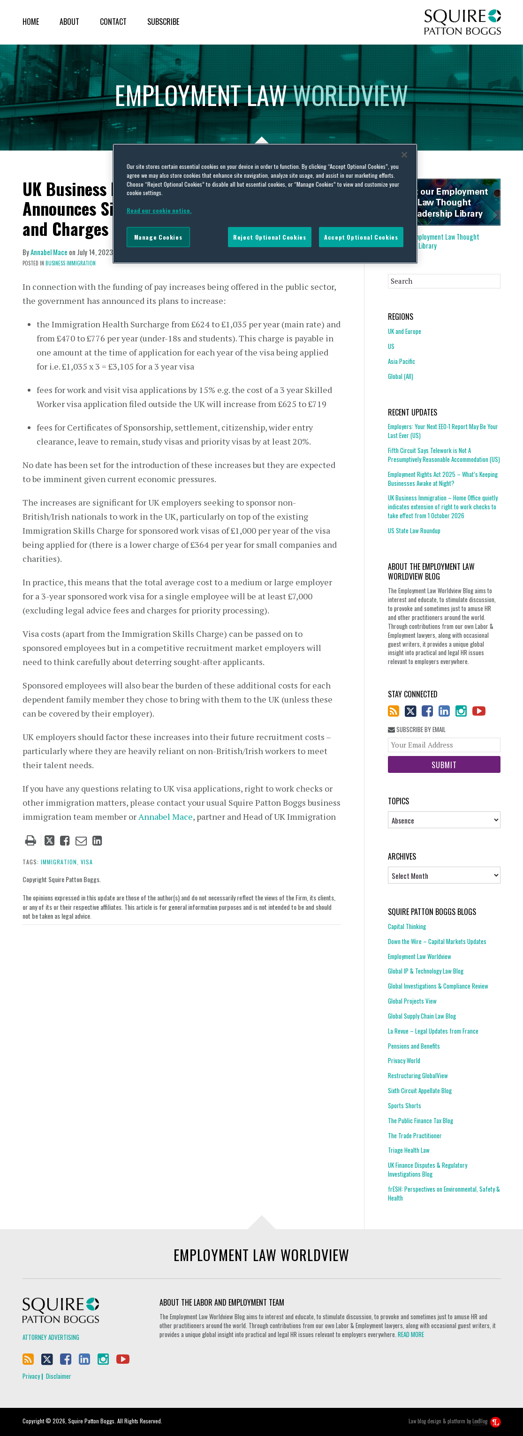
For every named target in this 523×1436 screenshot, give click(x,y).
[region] (265, 204)
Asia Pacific (401, 361)
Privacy (31, 1376)
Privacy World (404, 1060)
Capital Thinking (407, 926)
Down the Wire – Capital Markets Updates (437, 941)
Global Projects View (412, 1000)
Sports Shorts (404, 1105)
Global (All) (400, 376)
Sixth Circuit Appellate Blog (420, 1090)
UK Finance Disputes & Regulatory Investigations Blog (427, 1169)
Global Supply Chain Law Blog (422, 1015)
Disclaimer (58, 1376)
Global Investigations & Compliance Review (438, 985)
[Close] (404, 154)
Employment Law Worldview (419, 956)
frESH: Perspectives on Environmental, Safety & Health (444, 1193)
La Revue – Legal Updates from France (433, 1030)
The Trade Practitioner (415, 1135)
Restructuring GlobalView (418, 1075)
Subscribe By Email (417, 729)
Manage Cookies (158, 237)
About (69, 21)
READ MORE (411, 1334)
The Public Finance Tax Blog (420, 1120)
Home (31, 21)
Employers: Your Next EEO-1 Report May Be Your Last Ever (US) (443, 431)
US (391, 346)
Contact (113, 21)
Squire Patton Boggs (462, 22)
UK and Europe (404, 331)
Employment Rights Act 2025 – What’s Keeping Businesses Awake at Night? (443, 478)
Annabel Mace (49, 252)
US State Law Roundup (414, 530)
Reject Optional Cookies (269, 237)
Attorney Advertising (51, 1337)
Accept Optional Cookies (361, 237)
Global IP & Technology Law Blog (425, 970)
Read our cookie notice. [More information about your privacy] (159, 210)
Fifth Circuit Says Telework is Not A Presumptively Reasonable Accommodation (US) (444, 455)
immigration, (60, 862)
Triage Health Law (409, 1150)
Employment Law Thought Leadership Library (433, 241)
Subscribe (163, 21)
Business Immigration (70, 263)
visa (87, 862)
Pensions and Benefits (414, 1046)
